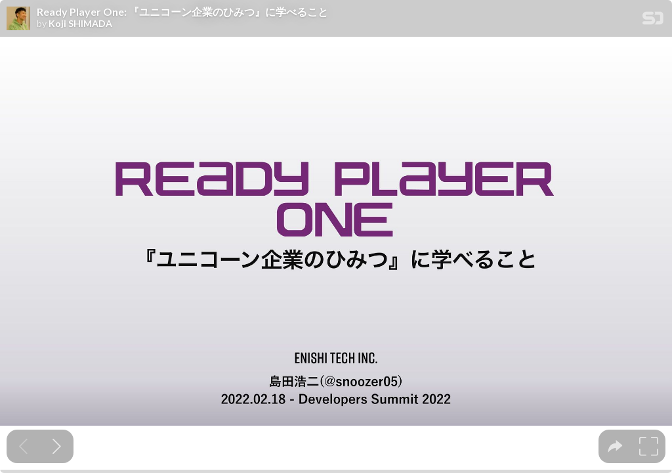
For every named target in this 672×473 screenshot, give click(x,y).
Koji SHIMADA (80, 23)
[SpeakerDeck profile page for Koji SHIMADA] (18, 19)
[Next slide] (57, 446)
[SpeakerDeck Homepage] (652, 20)
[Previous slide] (23, 446)
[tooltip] (615, 446)
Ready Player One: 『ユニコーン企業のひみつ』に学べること (182, 12)
